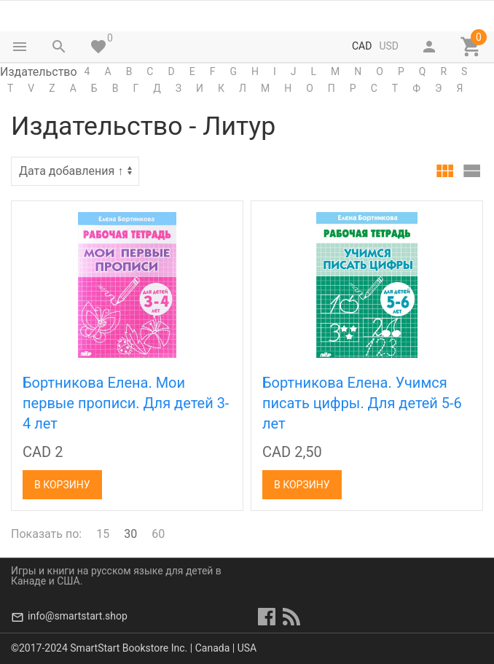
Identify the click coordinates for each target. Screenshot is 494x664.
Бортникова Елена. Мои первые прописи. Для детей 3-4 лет (126, 403)
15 (102, 534)
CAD (362, 46)
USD (389, 46)
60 (158, 534)
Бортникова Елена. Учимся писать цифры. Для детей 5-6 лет (362, 403)
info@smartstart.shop (78, 616)
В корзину (62, 485)
